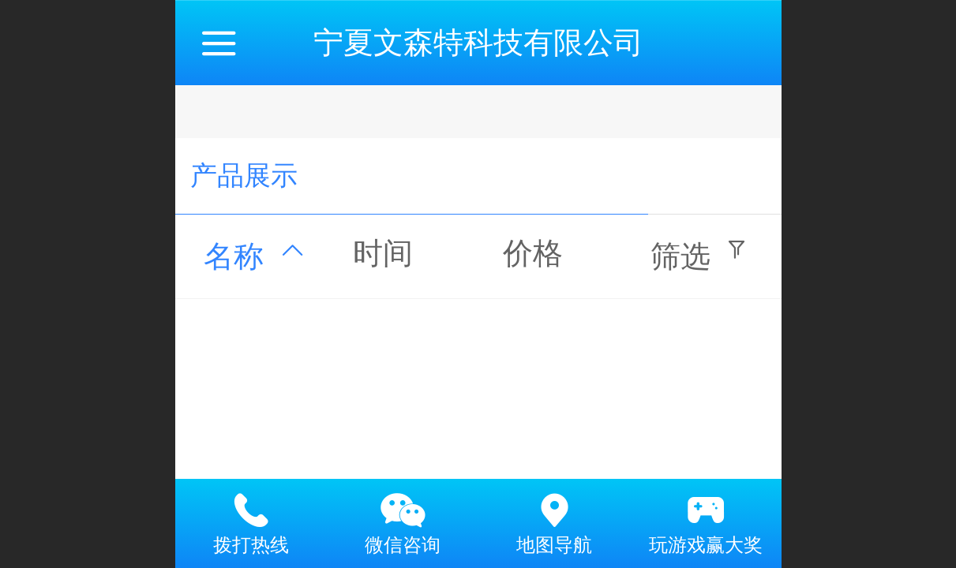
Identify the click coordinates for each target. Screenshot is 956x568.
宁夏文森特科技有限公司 (478, 42)
